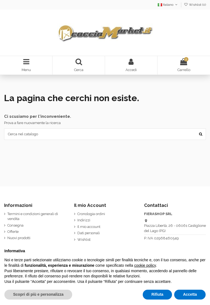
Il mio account (88, 227)
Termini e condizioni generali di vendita (32, 216)
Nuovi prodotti (18, 238)
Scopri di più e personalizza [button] (38, 294)
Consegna (15, 225)
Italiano (168, 5)
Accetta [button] (190, 294)
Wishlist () (195, 5)
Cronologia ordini (91, 214)
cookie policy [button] (145, 265)
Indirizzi (83, 220)
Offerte (13, 232)
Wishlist (84, 239)
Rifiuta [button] (157, 294)
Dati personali (88, 233)
